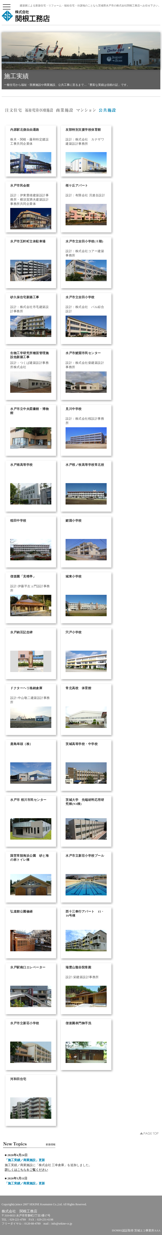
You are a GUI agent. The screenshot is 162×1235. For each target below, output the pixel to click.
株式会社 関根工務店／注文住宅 (14, 110)
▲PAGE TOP (149, 1133)
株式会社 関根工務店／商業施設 (65, 110)
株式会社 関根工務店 (26, 16)
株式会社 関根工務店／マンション (86, 110)
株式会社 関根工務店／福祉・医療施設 (39, 110)
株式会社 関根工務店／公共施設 (107, 110)
